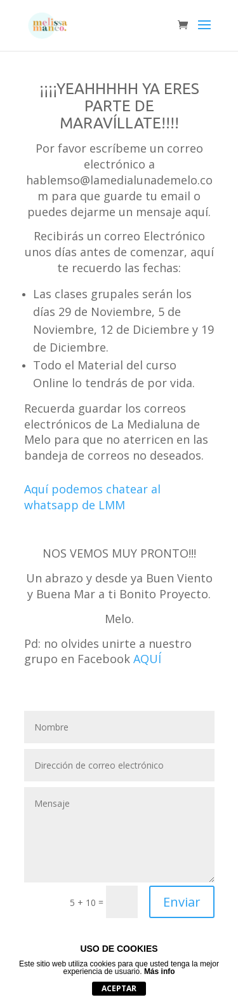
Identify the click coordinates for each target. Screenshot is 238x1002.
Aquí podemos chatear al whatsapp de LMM (92, 496)
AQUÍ (147, 658)
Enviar (182, 901)
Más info (159, 971)
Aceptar (119, 988)
